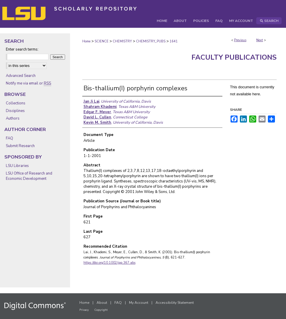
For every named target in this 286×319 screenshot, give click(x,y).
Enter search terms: (22, 49)
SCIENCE (102, 41)
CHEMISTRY (122, 41)
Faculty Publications (234, 57)
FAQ (9, 138)
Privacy (84, 310)
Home (86, 41)
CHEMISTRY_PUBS (150, 41)
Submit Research (20, 146)
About (102, 302)
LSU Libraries (17, 165)
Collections (15, 103)
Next (259, 40)
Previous (240, 40)
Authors (13, 118)
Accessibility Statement (175, 302)
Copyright (101, 310)
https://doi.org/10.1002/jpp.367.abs (109, 263)
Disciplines (15, 110)
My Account (138, 302)
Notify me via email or (28, 83)
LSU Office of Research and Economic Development (29, 176)
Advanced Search (21, 75)
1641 (174, 41)
